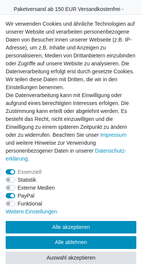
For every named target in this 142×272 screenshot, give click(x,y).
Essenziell (30, 172)
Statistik (27, 180)
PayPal (26, 196)
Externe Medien (36, 188)
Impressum (113, 135)
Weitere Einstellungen (31, 212)
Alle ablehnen (71, 242)
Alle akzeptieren (71, 227)
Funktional (30, 204)
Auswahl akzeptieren (71, 258)
